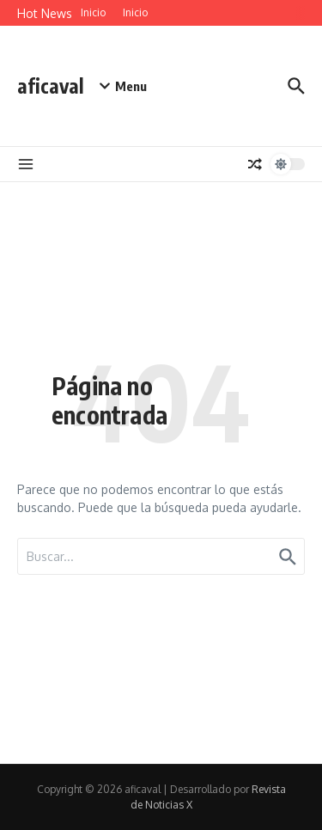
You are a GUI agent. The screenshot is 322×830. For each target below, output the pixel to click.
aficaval (50, 85)
